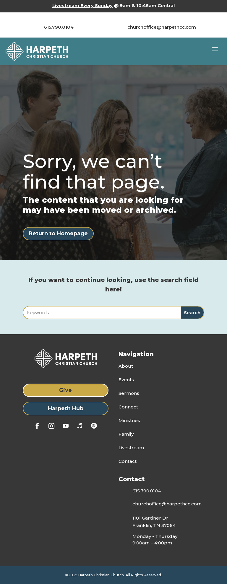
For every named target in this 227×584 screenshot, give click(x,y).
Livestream (131, 447)
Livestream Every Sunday (82, 5)
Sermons (129, 393)
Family (126, 434)
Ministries (129, 420)
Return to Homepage (58, 233)
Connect (128, 407)
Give (65, 390)
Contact (128, 461)
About (126, 366)
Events (126, 379)
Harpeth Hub (65, 408)
